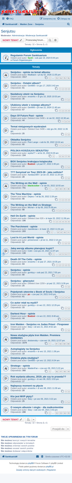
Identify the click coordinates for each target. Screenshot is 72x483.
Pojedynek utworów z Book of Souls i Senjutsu (38, 291)
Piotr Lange (33, 142)
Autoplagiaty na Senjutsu (25, 349)
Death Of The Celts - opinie (26, 259)
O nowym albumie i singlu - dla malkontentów (37, 407)
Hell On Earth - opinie (23, 215)
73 (57, 78)
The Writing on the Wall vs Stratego (31, 205)
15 (68, 413)
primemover (33, 240)
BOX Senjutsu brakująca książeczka (31, 161)
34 (60, 189)
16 (57, 371)
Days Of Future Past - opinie (27, 115)
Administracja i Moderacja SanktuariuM (29, 35)
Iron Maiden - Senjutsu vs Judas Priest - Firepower (40, 324)
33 (57, 189)
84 (68, 344)
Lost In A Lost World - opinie (27, 237)
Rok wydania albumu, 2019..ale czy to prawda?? (38, 376)
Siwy (30, 327)
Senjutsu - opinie (20, 270)
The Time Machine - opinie (26, 194)
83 (64, 344)
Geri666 (31, 85)
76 (68, 78)
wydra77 (31, 153)
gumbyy (31, 272)
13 (60, 413)
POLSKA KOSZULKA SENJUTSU (29, 150)
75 (64, 78)
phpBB (31, 463)
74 (60, 78)
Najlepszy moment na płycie (27, 385)
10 (64, 232)
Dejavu (31, 196)
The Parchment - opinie (24, 226)
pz (29, 294)
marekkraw (33, 229)
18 (64, 371)
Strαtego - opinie (20, 365)
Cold (30, 251)
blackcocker (34, 185)
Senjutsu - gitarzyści (22, 280)
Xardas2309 (33, 175)
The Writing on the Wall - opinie (29, 183)
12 (57, 413)
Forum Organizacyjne (22, 60)
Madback (32, 75)
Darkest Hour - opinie (23, 313)
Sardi (30, 58)
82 (60, 344)
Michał (31, 207)
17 (60, 371)
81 (57, 344)
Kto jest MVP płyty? (22, 396)
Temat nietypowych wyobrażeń (28, 126)
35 (64, 189)
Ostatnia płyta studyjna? (25, 358)
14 (64, 413)
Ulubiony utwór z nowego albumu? (31, 105)
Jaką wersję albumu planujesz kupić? (32, 248)
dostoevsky (33, 340)
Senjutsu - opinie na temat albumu (30, 72)
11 (68, 232)
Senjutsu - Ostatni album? (26, 83)
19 (68, 371)
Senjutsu (8, 31)
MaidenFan (33, 368)
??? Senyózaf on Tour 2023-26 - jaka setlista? (37, 172)
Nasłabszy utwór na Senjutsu (27, 94)
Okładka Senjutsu (21, 139)
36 (68, 189)
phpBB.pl (50, 467)
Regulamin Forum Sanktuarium (29, 55)
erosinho (31, 96)
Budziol (31, 164)
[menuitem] (9, 18)
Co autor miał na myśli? (24, 302)
